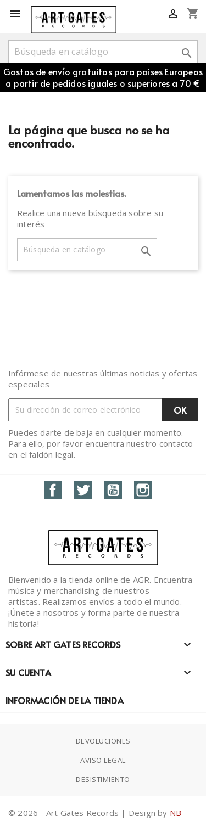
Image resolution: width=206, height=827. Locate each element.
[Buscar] (103, 51)
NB (175, 812)
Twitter (83, 490)
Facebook (53, 490)
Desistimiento (103, 779)
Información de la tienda (64, 700)
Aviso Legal (103, 760)
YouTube (113, 490)
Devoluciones (103, 741)
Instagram (143, 490)
